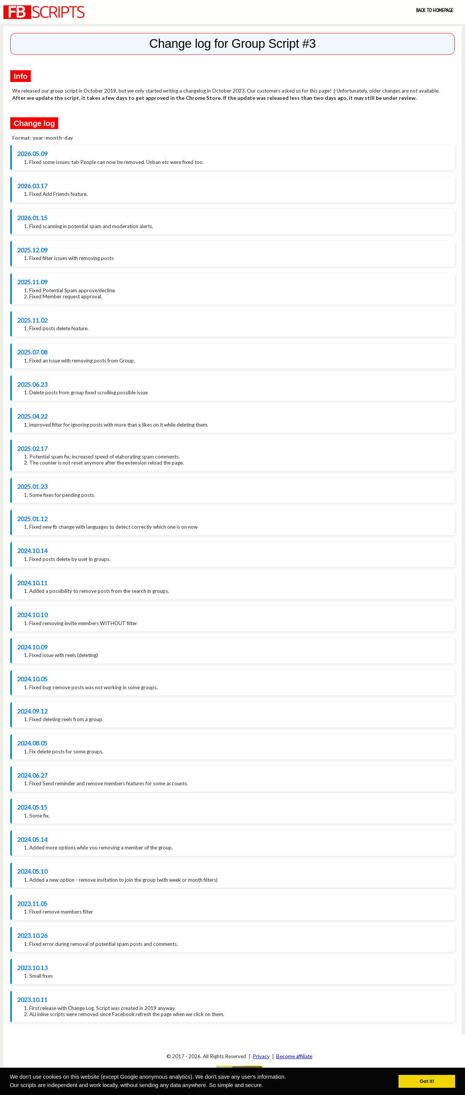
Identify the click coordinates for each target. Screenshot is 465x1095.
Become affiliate (294, 1056)
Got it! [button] (427, 1081)
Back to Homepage (434, 10)
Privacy (261, 1056)
